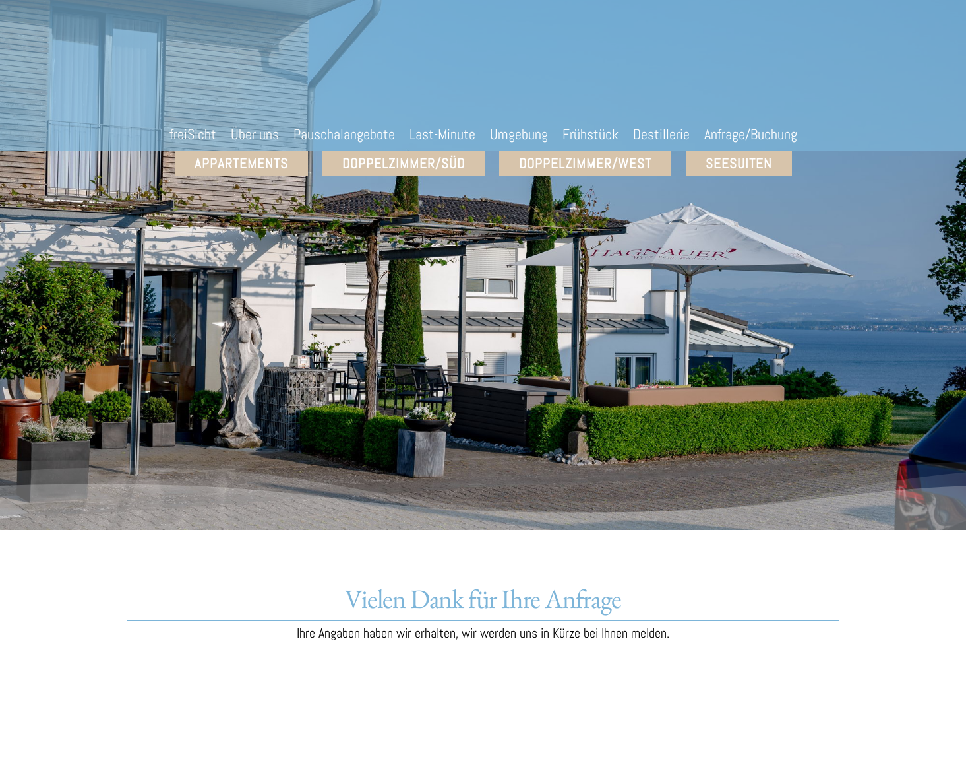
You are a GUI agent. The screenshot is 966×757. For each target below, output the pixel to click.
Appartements (241, 163)
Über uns (255, 136)
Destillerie (661, 136)
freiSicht (192, 136)
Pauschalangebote (344, 136)
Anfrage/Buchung (750, 136)
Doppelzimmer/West (585, 163)
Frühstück (590, 136)
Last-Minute (442, 136)
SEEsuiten (739, 163)
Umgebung (519, 136)
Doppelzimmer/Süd (403, 163)
